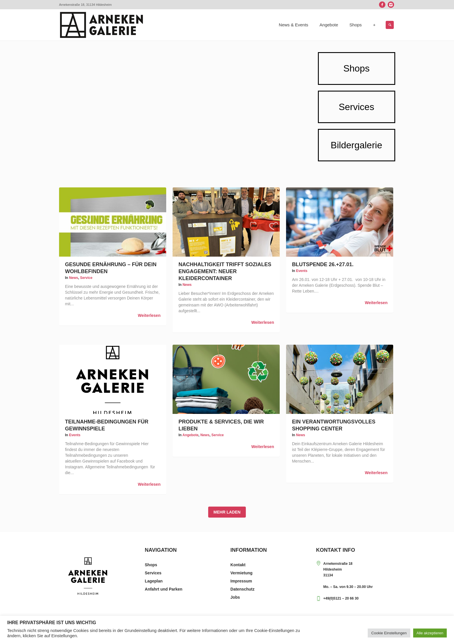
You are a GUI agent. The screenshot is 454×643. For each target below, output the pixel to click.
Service (86, 278)
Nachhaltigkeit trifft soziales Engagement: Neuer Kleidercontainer (224, 271)
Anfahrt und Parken (163, 589)
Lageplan (153, 581)
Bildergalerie (356, 145)
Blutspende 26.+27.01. (323, 264)
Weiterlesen (149, 315)
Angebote (190, 435)
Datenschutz (242, 589)
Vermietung (241, 573)
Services (356, 107)
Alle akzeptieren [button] (430, 633)
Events (301, 271)
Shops (356, 68)
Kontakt (238, 564)
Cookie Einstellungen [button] (389, 633)
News (73, 278)
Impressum (241, 581)
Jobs (235, 597)
